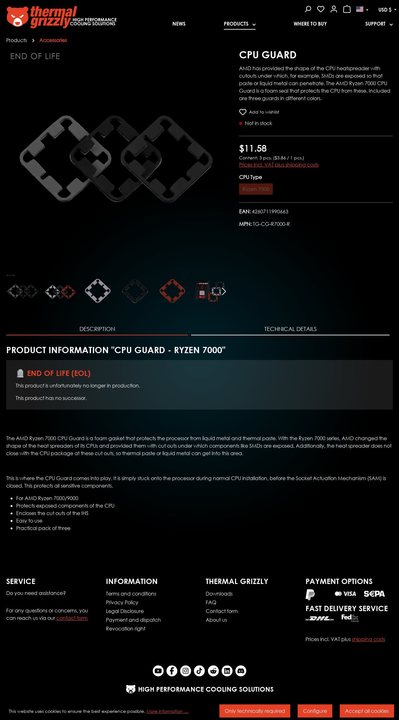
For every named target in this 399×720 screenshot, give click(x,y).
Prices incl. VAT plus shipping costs (279, 164)
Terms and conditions (131, 593)
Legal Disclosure (125, 611)
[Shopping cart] (346, 8)
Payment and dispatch (133, 619)
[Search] (307, 8)
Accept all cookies (367, 711)
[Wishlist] (320, 8)
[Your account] (333, 8)
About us (216, 619)
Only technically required (255, 711)
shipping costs (368, 639)
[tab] (97, 329)
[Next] (224, 290)
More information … (168, 711)
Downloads (219, 593)
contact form (72, 618)
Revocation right (125, 628)
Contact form (222, 611)
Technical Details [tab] (290, 328)
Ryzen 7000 (256, 189)
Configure (315, 711)
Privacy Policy (122, 602)
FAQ (211, 602)
